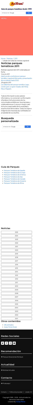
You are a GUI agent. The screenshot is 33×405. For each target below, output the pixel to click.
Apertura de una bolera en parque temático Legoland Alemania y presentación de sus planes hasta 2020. (16, 78)
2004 (16, 308)
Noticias (10, 58)
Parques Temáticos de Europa (14, 172)
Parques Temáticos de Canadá (14, 179)
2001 (16, 318)
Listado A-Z (28, 392)
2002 (16, 315)
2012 (16, 279)
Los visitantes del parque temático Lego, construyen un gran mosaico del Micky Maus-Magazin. (15, 87)
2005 (16, 304)
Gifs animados (8, 325)
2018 (16, 257)
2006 (16, 300)
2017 (16, 261)
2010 (16, 286)
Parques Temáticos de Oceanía (15, 181)
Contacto (4, 392)
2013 (16, 275)
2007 (16, 297)
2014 (16, 272)
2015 (16, 268)
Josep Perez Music (10, 327)
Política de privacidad (15, 392)
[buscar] (12, 13)
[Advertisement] (16, 37)
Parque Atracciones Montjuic (13, 357)
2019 (16, 254)
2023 (16, 239)
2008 (16, 293)
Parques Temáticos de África (14, 183)
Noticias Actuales (9, 370)
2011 (15, 58)
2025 (16, 232)
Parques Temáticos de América (15, 175)
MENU (4, 18)
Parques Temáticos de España (14, 170)
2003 (16, 311)
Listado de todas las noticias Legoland (16, 61)
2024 (16, 236)
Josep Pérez (20, 402)
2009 (16, 290)
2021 (16, 246)
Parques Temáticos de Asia (13, 177)
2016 (16, 264)
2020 (16, 250)
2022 (16, 243)
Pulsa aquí (6, 383)
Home (3, 58)
